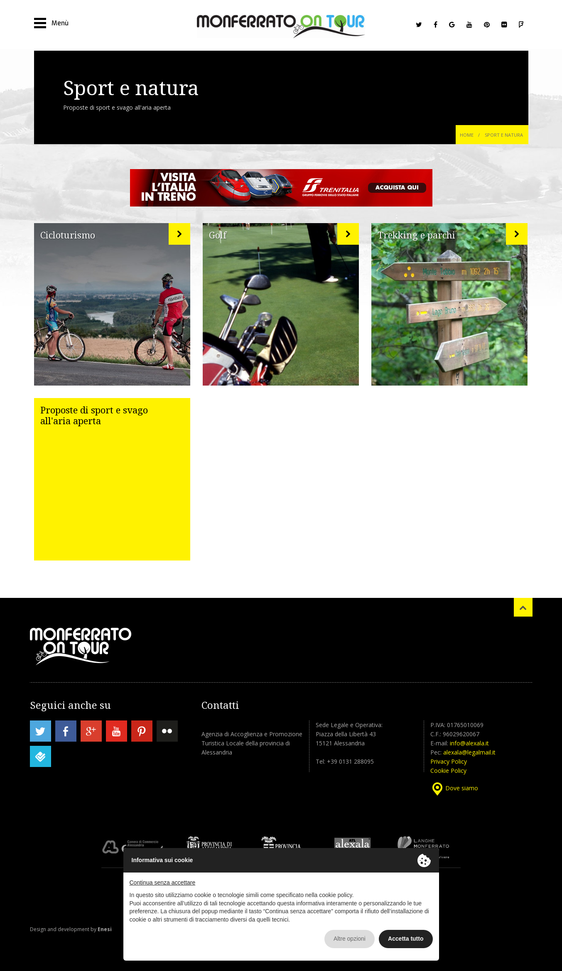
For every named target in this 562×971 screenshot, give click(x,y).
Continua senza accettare (163, 882)
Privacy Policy (448, 761)
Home (467, 135)
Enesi (105, 929)
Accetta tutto (406, 938)
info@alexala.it (469, 743)
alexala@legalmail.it (469, 752)
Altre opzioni (350, 938)
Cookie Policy (448, 770)
